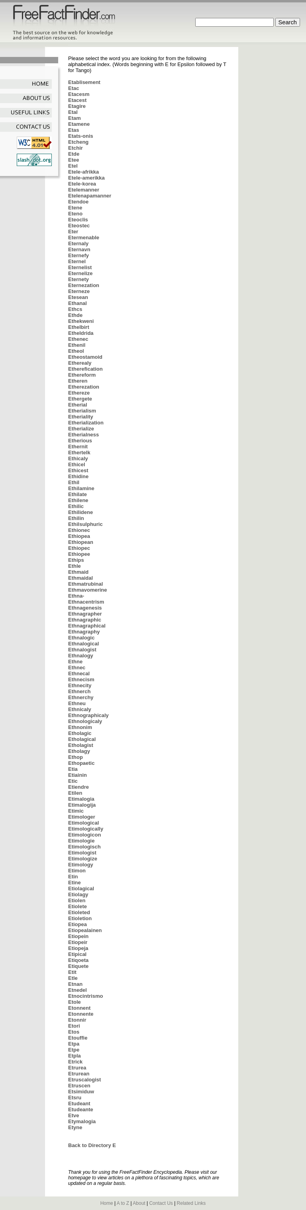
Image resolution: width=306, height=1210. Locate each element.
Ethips (76, 560)
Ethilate (77, 494)
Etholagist (80, 745)
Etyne (75, 1127)
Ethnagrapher (85, 614)
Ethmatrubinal (85, 584)
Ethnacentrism (86, 602)
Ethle (74, 566)
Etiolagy (78, 894)
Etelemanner (83, 190)
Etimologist (82, 853)
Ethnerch (79, 691)
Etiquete (78, 966)
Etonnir (77, 1020)
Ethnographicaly (88, 715)
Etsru (74, 1098)
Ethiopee (79, 554)
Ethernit (78, 447)
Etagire (77, 106)
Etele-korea (82, 184)
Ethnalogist (82, 650)
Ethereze (79, 393)
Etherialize (81, 429)
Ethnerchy (81, 697)
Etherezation (83, 387)
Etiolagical (81, 888)
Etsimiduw (81, 1092)
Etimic (76, 811)
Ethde (75, 315)
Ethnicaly (79, 709)
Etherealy (80, 363)
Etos (73, 1032)
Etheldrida (81, 333)
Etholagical (82, 739)
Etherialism (82, 411)
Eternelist (80, 267)
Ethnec (76, 667)
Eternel (77, 261)
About (139, 1203)
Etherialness (83, 435)
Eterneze (79, 291)
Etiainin (77, 775)
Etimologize (82, 859)
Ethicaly (78, 458)
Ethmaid (78, 572)
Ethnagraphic (84, 620)
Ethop (75, 757)
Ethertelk (79, 452)
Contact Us (161, 1203)
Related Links (191, 1203)
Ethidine (78, 476)
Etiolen (76, 900)
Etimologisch (84, 847)
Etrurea (77, 1068)
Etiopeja (78, 948)
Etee (73, 160)
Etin (73, 877)
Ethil (73, 482)
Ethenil (76, 345)
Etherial (77, 405)
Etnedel (77, 990)
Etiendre (78, 787)
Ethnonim (80, 727)
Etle (73, 978)
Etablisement (84, 82)
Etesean (78, 297)
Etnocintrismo (85, 996)
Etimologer (81, 817)
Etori (74, 1026)
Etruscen (79, 1086)
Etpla (74, 1056)
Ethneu (77, 703)
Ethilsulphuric (85, 524)
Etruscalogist (84, 1080)
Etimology (80, 865)
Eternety (78, 279)
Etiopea (77, 924)
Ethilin (76, 518)
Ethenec (78, 339)
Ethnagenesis (85, 608)
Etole (74, 1002)
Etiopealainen (85, 930)
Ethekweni (81, 321)
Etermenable (83, 237)
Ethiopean (80, 542)
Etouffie (77, 1038)
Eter (73, 232)
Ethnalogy (80, 656)
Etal (73, 112)
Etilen (75, 793)
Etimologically (85, 829)
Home (106, 1203)
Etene (75, 208)
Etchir (75, 148)
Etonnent (79, 1008)
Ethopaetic (81, 763)
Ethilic (76, 506)
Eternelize (80, 273)
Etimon (77, 871)
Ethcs (75, 309)
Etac (73, 88)
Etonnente (81, 1014)
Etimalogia (81, 799)
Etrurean (78, 1074)
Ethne (75, 662)
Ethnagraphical (87, 626)
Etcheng (78, 142)
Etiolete (77, 906)
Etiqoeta (78, 960)
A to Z (123, 1203)
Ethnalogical (83, 644)
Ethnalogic (81, 638)
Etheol (76, 351)
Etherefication (85, 369)
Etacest (77, 100)
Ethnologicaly (85, 721)
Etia (73, 769)
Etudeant (79, 1103)
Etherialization (86, 423)
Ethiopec (79, 548)
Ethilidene (80, 512)
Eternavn (79, 249)
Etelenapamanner (89, 196)
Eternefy (78, 255)
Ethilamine (81, 488)
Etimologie (81, 841)
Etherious (80, 441)
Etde (73, 154)
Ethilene (78, 500)
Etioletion (80, 918)
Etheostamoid (85, 357)
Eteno (75, 214)
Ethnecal (79, 673)
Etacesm (78, 94)
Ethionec (79, 530)
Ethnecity (80, 685)
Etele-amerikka (86, 178)
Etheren (77, 381)
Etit (72, 972)
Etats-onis (80, 136)
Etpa (73, 1044)
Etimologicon (84, 835)
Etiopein (78, 936)
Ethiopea (79, 536)
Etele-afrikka (83, 172)
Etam (74, 118)
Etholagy (79, 751)
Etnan (75, 984)
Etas (73, 130)
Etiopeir (77, 942)
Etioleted (79, 912)
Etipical (77, 954)
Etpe (73, 1050)
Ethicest (78, 470)
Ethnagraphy (84, 632)
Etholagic (80, 733)
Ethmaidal (80, 578)
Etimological (83, 823)
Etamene (79, 124)
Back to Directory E (92, 1145)
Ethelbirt (78, 327)
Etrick (75, 1062)
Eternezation (83, 285)
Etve (73, 1115)
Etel (73, 166)
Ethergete (80, 399)
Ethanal (77, 303)
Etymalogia (82, 1121)
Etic (73, 781)
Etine (74, 883)
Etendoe (78, 202)
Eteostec (79, 226)
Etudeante (80, 1109)
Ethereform (82, 375)
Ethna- (76, 596)
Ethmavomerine (87, 590)
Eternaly (78, 243)
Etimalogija (82, 805)
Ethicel (76, 464)
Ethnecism (81, 679)
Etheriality (80, 417)
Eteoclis (78, 220)
